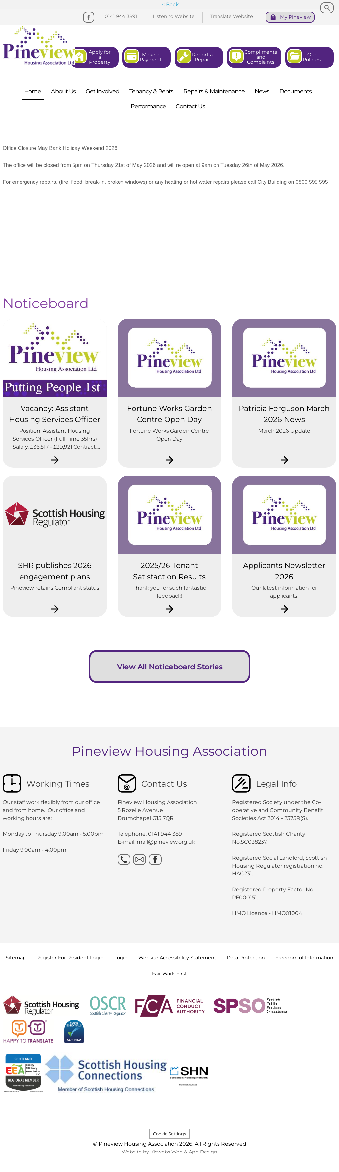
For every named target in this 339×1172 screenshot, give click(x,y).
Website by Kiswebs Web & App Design (169, 1152)
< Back (170, 4)
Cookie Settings (169, 1133)
